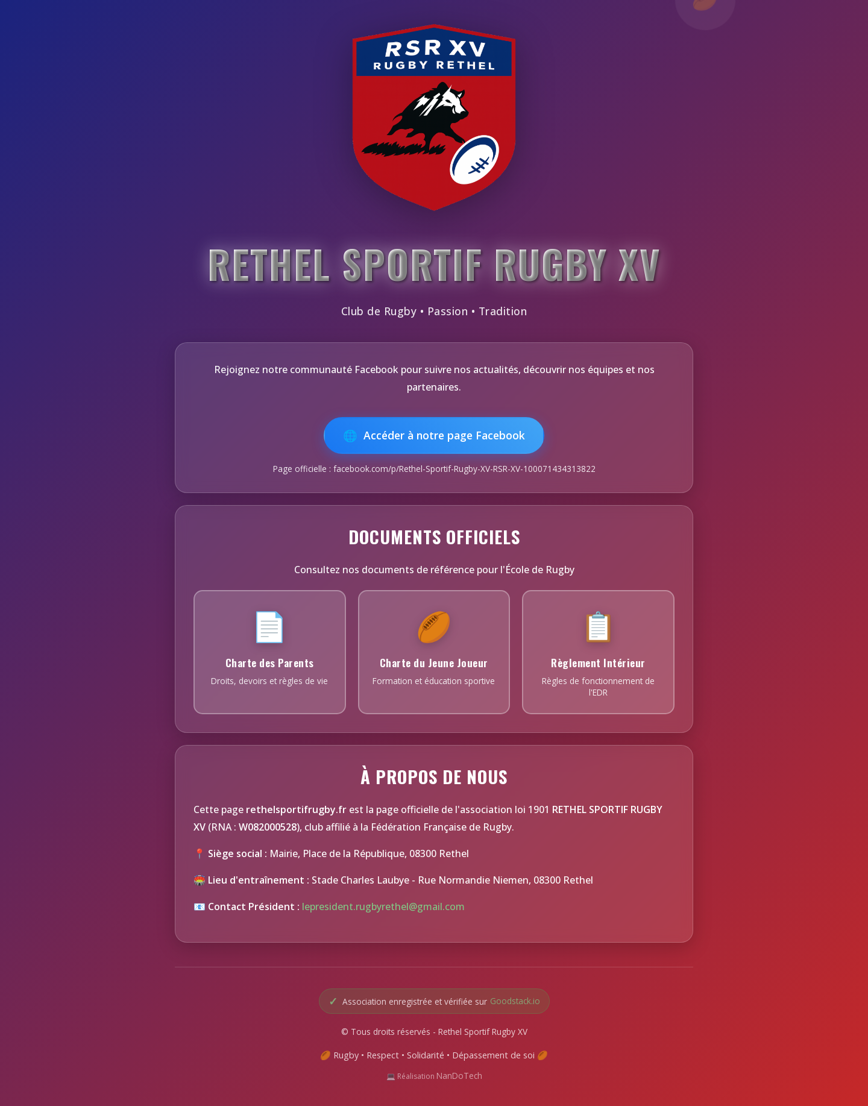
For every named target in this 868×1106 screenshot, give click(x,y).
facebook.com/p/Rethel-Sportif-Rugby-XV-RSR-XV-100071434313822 (464, 468)
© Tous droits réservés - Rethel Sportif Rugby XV (434, 1031)
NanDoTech (459, 1075)
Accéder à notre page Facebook (444, 435)
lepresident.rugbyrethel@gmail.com (383, 906)
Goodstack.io (515, 1001)
